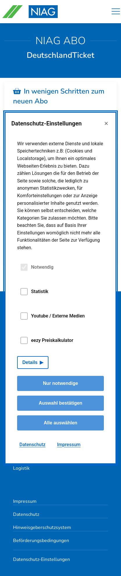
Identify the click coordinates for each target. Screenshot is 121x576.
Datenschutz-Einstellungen (41, 559)
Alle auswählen (60, 422)
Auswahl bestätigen (60, 403)
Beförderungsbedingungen (41, 540)
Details (29, 362)
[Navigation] (116, 11)
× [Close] (106, 123)
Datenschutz (26, 514)
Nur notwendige (60, 383)
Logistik (21, 468)
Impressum (25, 501)
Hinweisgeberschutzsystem (42, 527)
